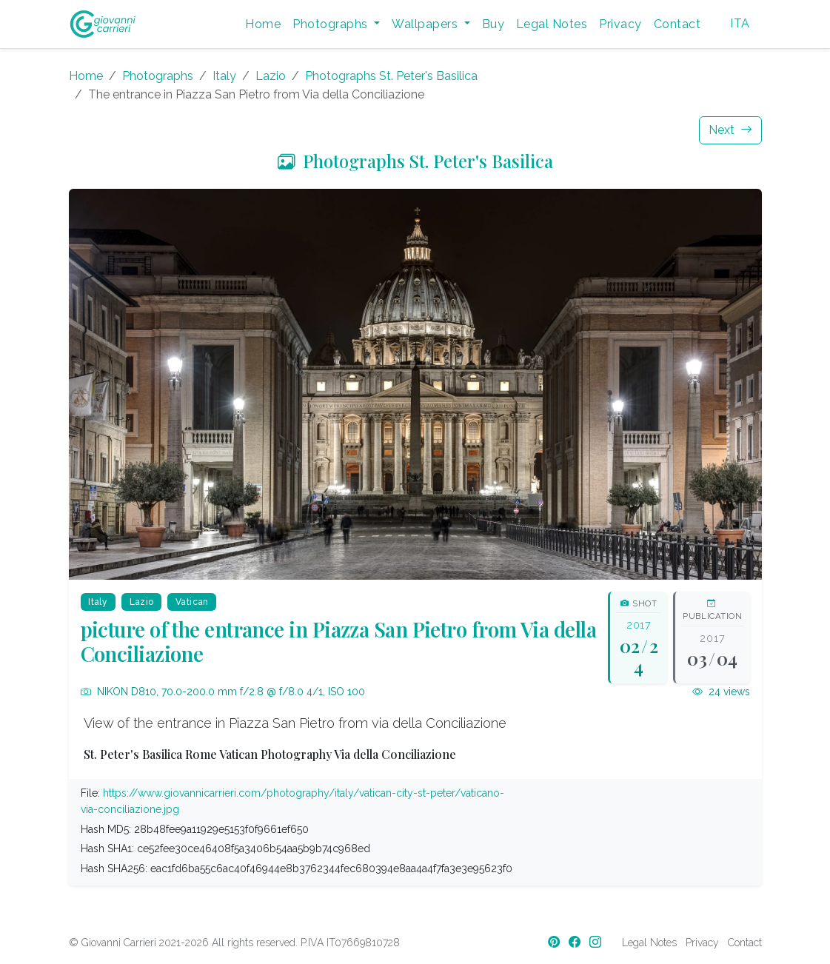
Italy (224, 76)
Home (263, 24)
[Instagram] (596, 942)
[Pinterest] (555, 942)
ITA (739, 23)
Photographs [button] (331, 24)
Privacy (620, 24)
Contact (677, 24)
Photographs (157, 76)
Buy (493, 24)
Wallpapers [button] (426, 24)
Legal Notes (551, 24)
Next (730, 130)
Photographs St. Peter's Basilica (391, 76)
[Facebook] (576, 942)
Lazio (270, 76)
